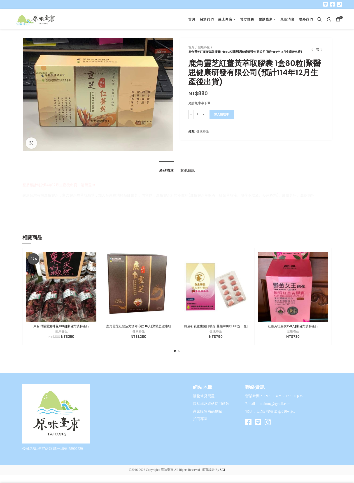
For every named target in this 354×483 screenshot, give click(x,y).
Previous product (312, 50)
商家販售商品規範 (207, 411)
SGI (222, 469)
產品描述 (166, 170)
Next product (321, 50)
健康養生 (204, 47)
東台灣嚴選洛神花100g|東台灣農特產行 (61, 326)
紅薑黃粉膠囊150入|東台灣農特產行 (293, 326)
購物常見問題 (204, 396)
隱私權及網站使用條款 (211, 404)
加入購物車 (221, 114)
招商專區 (200, 419)
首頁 (191, 47)
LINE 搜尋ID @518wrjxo (276, 411)
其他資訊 (187, 170)
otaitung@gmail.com (275, 404)
